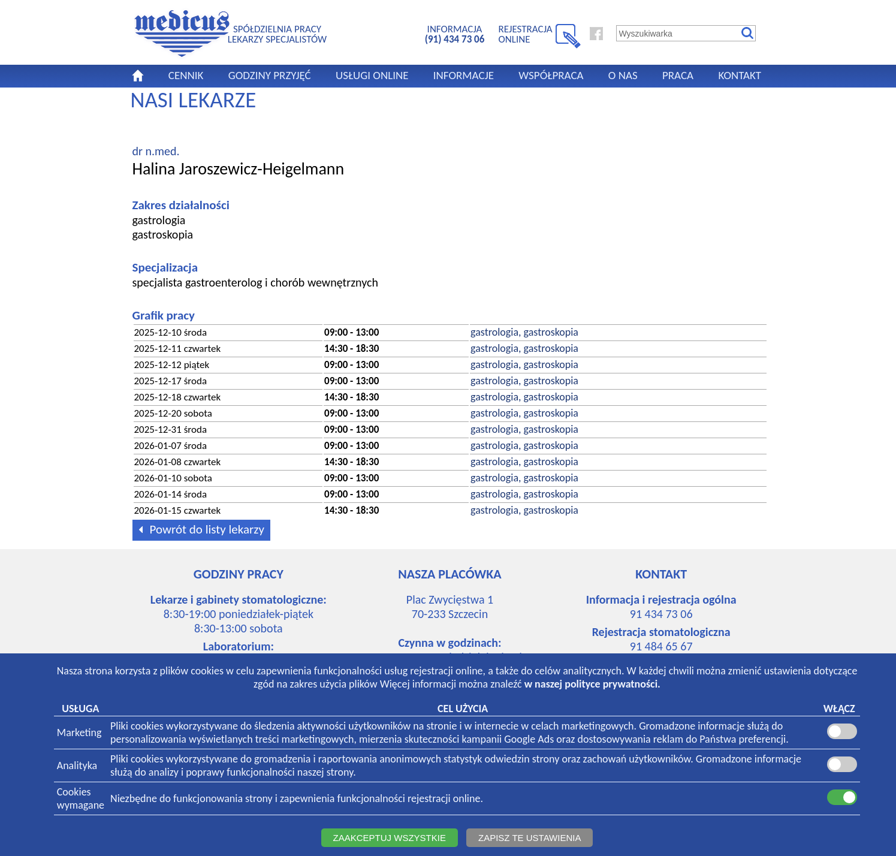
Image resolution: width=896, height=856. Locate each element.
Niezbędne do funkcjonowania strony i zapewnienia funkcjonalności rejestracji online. (296, 798)
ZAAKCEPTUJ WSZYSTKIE (389, 838)
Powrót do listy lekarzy (199, 528)
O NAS (623, 75)
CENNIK (186, 75)
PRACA (677, 75)
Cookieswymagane (80, 798)
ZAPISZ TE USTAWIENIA (529, 838)
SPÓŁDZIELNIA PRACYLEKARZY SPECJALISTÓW (277, 34)
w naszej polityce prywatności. (592, 684)
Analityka (77, 765)
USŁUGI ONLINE (372, 75)
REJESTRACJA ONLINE (526, 34)
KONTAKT (739, 75)
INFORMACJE (463, 75)
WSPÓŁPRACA (550, 75)
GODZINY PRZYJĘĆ (269, 75)
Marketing (79, 732)
